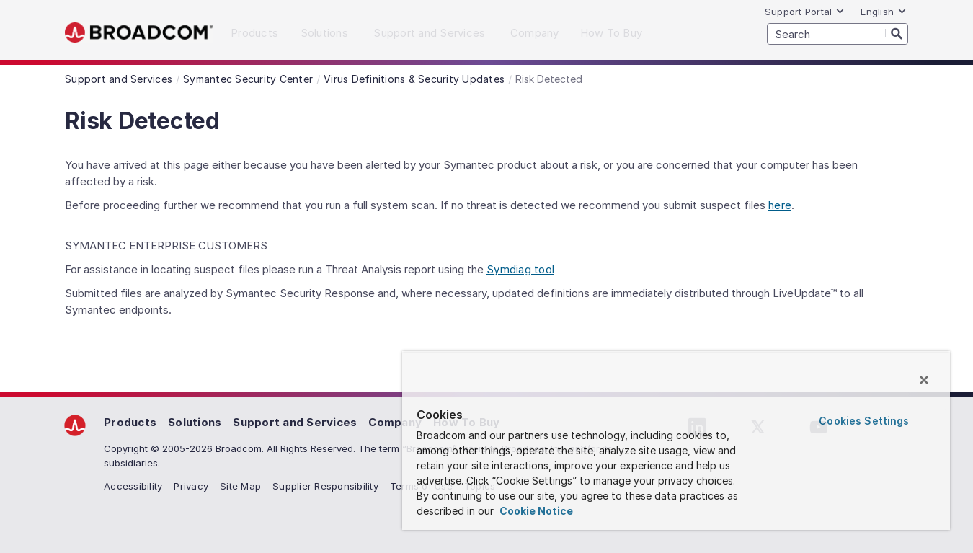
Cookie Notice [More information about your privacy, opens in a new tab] (535, 511)
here (779, 205)
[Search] (896, 33)
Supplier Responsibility (325, 486)
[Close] (924, 380)
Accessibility (133, 486)
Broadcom (139, 33)
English (884, 11)
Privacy (191, 486)
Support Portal (805, 11)
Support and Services (295, 422)
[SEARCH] (837, 34)
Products (130, 422)
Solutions (194, 422)
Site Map (240, 486)
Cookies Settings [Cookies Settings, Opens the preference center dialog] (864, 421)
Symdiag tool (520, 269)
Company (395, 422)
